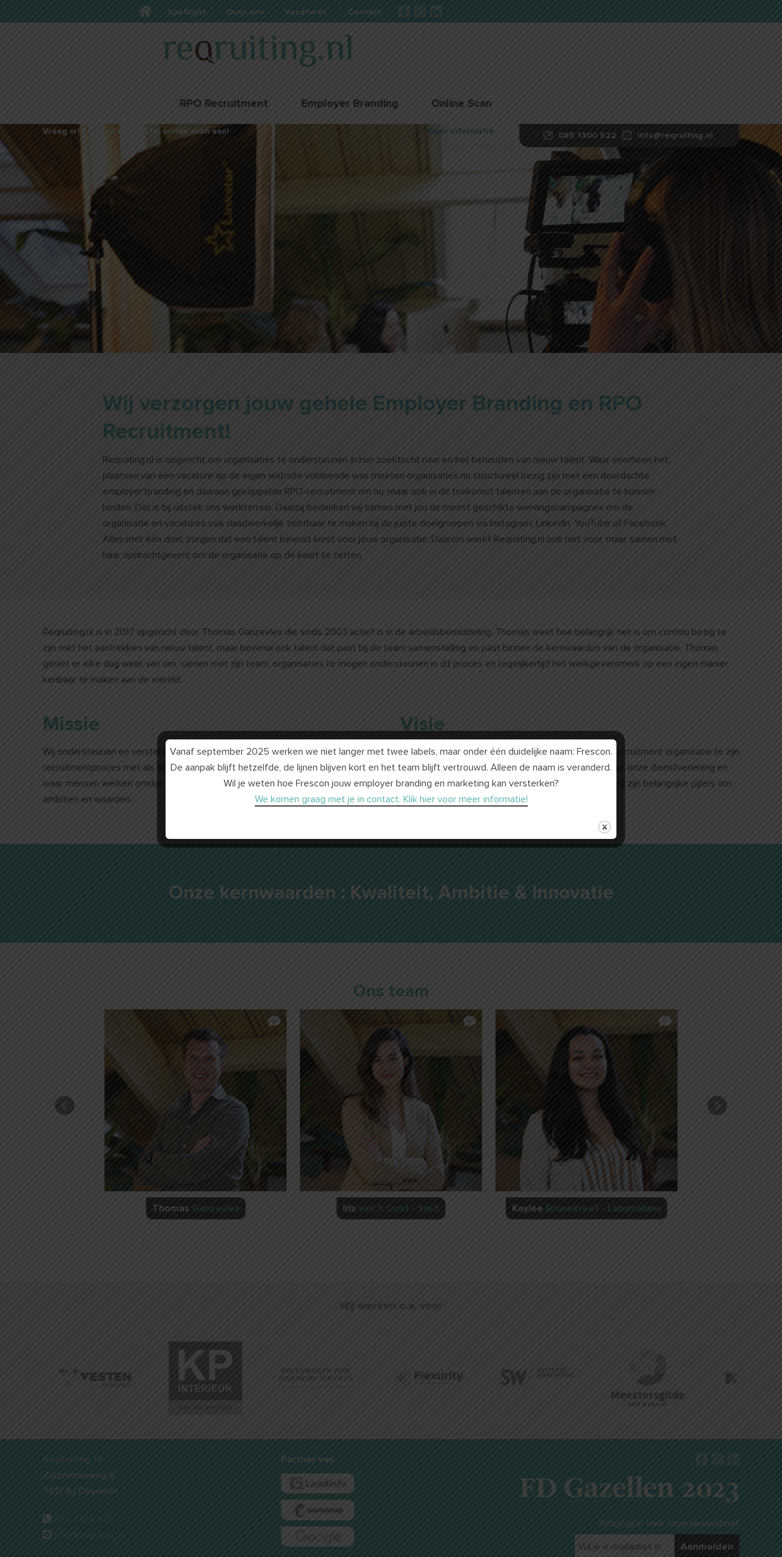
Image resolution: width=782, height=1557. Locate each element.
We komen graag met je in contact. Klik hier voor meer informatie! (391, 799)
